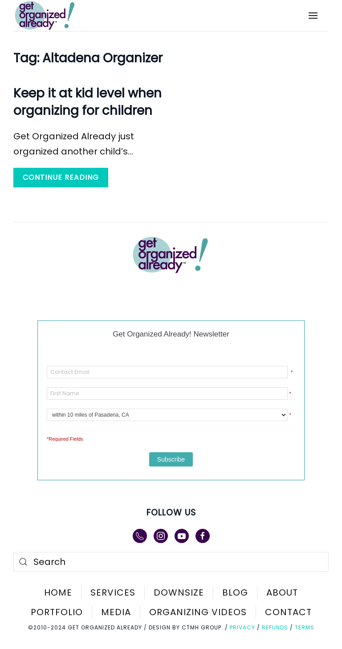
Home (58, 592)
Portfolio (57, 612)
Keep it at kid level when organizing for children (87, 102)
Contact (288, 612)
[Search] (171, 562)
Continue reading (61, 177)
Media (116, 612)
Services (112, 592)
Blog (235, 592)
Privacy (242, 627)
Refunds (275, 627)
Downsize (179, 592)
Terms (304, 627)
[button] (313, 15)
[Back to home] (50, 15)
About (282, 592)
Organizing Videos (198, 612)
